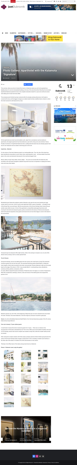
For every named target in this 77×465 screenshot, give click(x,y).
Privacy (49, 462)
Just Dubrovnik (6, 78)
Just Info (56, 33)
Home (4, 43)
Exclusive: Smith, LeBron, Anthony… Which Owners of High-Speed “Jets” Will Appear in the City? (34, 1)
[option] (26, 429)
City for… (30, 33)
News (6, 33)
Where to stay (48, 33)
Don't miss (26, 423)
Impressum (45, 462)
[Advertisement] (38, 22)
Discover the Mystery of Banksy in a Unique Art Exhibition (26, 429)
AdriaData (40, 462)
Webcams (64, 33)
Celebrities (13, 33)
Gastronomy (21, 33)
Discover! (38, 33)
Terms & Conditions (55, 462)
